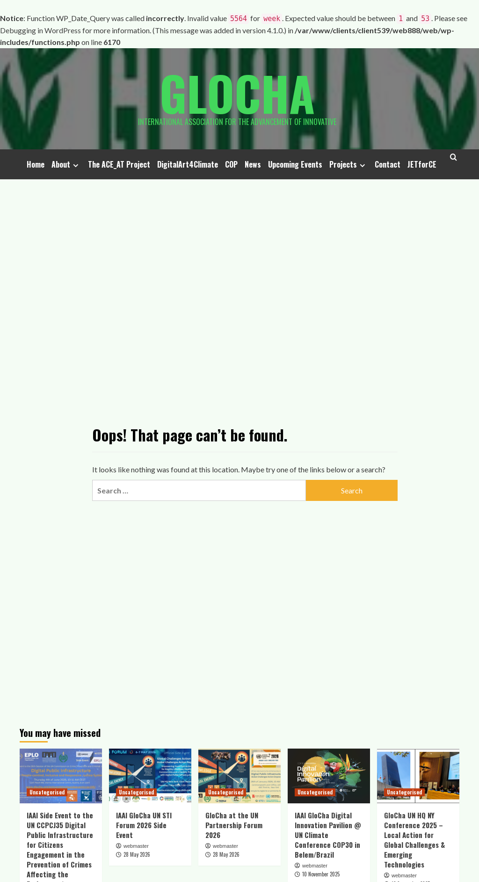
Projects (348, 164)
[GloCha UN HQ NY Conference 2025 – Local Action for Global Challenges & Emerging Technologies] (418, 776)
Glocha (237, 92)
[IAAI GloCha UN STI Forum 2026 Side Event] (150, 776)
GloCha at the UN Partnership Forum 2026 (233, 825)
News (253, 164)
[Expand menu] (75, 165)
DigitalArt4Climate (187, 164)
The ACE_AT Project (119, 164)
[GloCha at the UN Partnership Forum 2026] (239, 776)
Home (35, 164)
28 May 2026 (136, 854)
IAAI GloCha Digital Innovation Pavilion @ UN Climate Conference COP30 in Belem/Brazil (328, 835)
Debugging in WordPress (40, 30)
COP (231, 164)
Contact (387, 164)
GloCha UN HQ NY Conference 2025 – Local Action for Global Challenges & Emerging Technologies (414, 839)
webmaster (136, 846)
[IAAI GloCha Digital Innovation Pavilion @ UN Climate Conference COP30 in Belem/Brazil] (329, 776)
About (66, 164)
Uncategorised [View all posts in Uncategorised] (47, 792)
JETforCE (421, 164)
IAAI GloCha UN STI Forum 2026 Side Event (144, 825)
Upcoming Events (295, 164)
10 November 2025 (321, 874)
